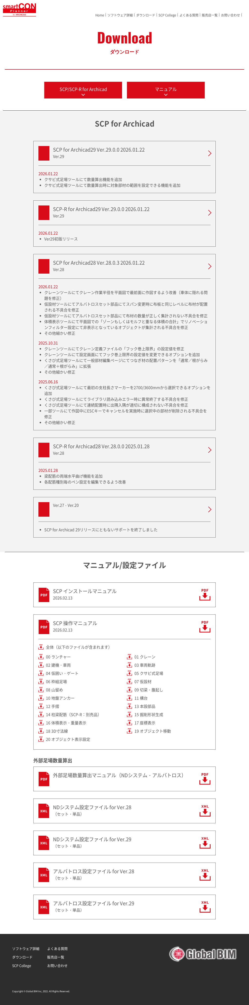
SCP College (167, 15)
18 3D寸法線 (57, 731)
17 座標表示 (144, 723)
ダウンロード (145, 15)
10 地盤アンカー (60, 698)
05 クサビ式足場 (148, 673)
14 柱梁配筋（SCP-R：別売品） (73, 714)
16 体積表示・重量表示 (66, 723)
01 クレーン (144, 657)
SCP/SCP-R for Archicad (83, 89)
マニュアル (166, 89)
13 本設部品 (144, 706)
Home (99, 15)
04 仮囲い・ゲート (62, 673)
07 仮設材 (142, 681)
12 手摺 (52, 706)
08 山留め (54, 690)
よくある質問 (188, 15)
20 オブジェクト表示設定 (68, 739)
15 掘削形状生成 (148, 714)
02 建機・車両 (58, 665)
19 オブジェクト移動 (152, 731)
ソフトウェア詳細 (120, 15)
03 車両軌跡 (144, 665)
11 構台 (141, 698)
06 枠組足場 (56, 681)
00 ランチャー (58, 657)
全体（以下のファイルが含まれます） (79, 647)
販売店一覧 (210, 15)
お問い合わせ (230, 15)
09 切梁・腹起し (148, 690)
